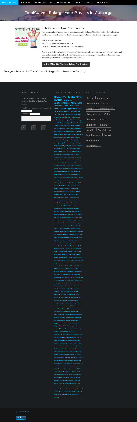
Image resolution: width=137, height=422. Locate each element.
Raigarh (79, 266)
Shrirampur (75, 183)
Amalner (66, 314)
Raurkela (69, 183)
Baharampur (72, 205)
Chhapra (72, 197)
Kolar (55, 260)
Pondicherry (63, 183)
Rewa (62, 191)
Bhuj (74, 248)
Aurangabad (67, 120)
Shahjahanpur (73, 160)
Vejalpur (67, 266)
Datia (55, 337)
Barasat (70, 165)
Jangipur (70, 354)
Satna (59, 174)
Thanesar (75, 240)
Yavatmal (56, 257)
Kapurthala (73, 329)
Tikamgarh (77, 380)
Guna (66, 226)
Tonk (75, 228)
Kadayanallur (67, 369)
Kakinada (56, 168)
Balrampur (77, 366)
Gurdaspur (61, 389)
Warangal (61, 137)
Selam (67, 128)
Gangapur (59, 268)
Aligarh (63, 131)
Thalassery (56, 314)
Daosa (60, 383)
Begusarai (61, 297)
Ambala (78, 231)
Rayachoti (56, 357)
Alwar (75, 168)
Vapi (80, 329)
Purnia (76, 194)
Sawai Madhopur (64, 291)
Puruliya (66, 263)
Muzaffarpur (57, 157)
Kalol (76, 291)
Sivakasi (56, 380)
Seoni (69, 303)
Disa (77, 329)
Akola (55, 148)
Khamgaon (64, 323)
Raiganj (64, 214)
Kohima (61, 331)
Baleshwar (62, 277)
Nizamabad (71, 163)
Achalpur (80, 283)
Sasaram (60, 234)
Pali (77, 188)
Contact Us (102, 2)
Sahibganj (56, 320)
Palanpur (56, 263)
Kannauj (69, 371)
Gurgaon (66, 197)
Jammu (61, 146)
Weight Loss (40, 2)
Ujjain (65, 146)
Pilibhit (79, 251)
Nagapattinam (57, 323)
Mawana (59, 374)
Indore (74, 109)
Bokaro (72, 148)
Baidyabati (56, 277)
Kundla (78, 371)
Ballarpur (56, 331)
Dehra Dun (77, 137)
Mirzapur (70, 185)
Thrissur (60, 160)
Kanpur (76, 106)
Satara (70, 283)
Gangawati (63, 294)
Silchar (68, 228)
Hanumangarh (77, 223)
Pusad (65, 391)
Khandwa (78, 203)
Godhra (65, 251)
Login (77, 2)
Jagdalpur (56, 371)
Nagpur (69, 108)
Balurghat (79, 234)
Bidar (69, 191)
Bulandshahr (57, 197)
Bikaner (56, 137)
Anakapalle (62, 351)
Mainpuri (70, 323)
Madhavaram (57, 334)
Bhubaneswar (57, 131)
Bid (71, 231)
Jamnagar (61, 143)
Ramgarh (78, 351)
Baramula (71, 366)
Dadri (59, 394)
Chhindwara (57, 248)
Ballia (55, 288)
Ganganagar (57, 180)
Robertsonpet (73, 246)
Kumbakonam (57, 240)
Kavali (55, 354)
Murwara (56, 200)
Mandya (80, 246)
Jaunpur (75, 214)
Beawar (55, 254)
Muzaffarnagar (63, 154)
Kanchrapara (69, 243)
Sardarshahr (70, 346)
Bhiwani (79, 200)
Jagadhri (60, 283)
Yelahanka (65, 274)
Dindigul (66, 194)
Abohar (59, 254)
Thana (67, 111)
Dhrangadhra (64, 374)
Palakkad (56, 251)
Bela (73, 386)
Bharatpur (70, 180)
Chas (81, 280)
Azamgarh (59, 274)
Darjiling (80, 260)
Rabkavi (65, 386)
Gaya (64, 148)
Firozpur (62, 303)
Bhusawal (73, 203)
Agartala (73, 191)
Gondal (73, 303)
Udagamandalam (58, 311)
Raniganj (70, 251)
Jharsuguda (78, 360)
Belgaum (59, 148)
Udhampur (80, 357)
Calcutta (58, 102)
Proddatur (72, 208)
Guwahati (79, 123)
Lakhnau (62, 108)
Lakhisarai (60, 340)
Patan (55, 274)
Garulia (67, 380)
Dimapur (67, 246)
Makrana (61, 329)
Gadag (80, 217)
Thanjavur (61, 188)
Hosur (61, 300)
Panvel (73, 254)
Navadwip (75, 283)
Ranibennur (75, 306)
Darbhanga (71, 168)
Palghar (56, 389)
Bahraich (56, 205)
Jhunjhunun (76, 277)
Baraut (78, 326)
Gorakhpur (60, 134)
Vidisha (55, 237)
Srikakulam (56, 271)
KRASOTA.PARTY (23, 412)
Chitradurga (57, 243)
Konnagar (74, 369)
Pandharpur (62, 320)
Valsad (71, 389)
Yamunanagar (57, 191)
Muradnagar (78, 337)
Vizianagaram (65, 208)
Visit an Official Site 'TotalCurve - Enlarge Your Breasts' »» (66, 64)
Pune (66, 105)
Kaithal (71, 237)
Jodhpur (60, 123)
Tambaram (56, 231)
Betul (75, 331)
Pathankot (70, 211)
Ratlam (81, 177)
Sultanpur (75, 286)
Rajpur (69, 146)
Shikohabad (61, 308)
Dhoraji (79, 354)
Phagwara (65, 306)
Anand (62, 240)
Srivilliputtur (61, 380)
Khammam (59, 214)
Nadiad (61, 194)
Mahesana (70, 300)
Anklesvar (56, 383)
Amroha (61, 211)
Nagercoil (73, 188)
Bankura (62, 248)
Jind (69, 220)
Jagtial (70, 306)
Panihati (69, 151)
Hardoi (71, 263)
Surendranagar (58, 208)
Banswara (56, 329)
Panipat (61, 168)
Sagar (55, 177)
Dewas (72, 171)
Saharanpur (72, 143)
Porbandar (63, 243)
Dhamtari (56, 346)
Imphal (61, 185)
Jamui (70, 363)
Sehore (80, 306)
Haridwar (59, 203)
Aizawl (65, 171)
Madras (66, 102)
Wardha (55, 280)
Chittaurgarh (57, 294)
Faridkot (56, 369)
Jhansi (55, 151)
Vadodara (76, 111)
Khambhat (61, 357)
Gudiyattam (66, 329)
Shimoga (79, 160)
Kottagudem (64, 360)
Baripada (70, 274)
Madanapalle (57, 291)
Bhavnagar (67, 137)
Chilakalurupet (74, 320)
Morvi (64, 271)
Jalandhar (77, 125)
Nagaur (72, 317)
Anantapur (76, 177)
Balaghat (70, 357)
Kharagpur (76, 185)
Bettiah (80, 257)
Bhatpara (56, 146)
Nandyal (56, 217)
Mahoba (59, 337)
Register (88, 2)
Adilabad (77, 268)
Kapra (73, 194)
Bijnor (66, 351)
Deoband (77, 340)
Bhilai (65, 134)
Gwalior (56, 125)
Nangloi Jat (61, 200)
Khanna (76, 271)
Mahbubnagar (61, 246)
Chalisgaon (56, 317)
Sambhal (76, 197)
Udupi (66, 254)
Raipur (55, 134)
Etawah (55, 174)
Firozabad (64, 163)
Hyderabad (59, 105)
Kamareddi (80, 389)
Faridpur (69, 391)
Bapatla (80, 391)
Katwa (74, 363)
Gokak (78, 383)
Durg (62, 174)
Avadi (78, 174)
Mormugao (56, 303)
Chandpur (56, 386)
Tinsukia (72, 337)
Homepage (25, 2)
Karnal (55, 185)
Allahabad (67, 117)
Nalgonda (56, 266)
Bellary (78, 154)
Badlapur (56, 297)
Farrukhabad (69, 177)
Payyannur (56, 397)
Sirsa (60, 205)
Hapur (64, 177)
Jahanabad (62, 317)
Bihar (61, 177)
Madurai (73, 123)
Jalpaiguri (72, 291)
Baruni (70, 351)
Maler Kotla (61, 280)
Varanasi (56, 117)
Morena (60, 228)
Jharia (57, 349)
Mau (58, 177)
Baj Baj (79, 369)
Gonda (70, 248)
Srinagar (79, 120)
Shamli (78, 314)
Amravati (80, 134)
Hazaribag (60, 237)
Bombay (60, 97)
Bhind (65, 211)
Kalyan (68, 114)
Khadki (70, 374)
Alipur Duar (61, 377)
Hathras (63, 260)
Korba (67, 148)
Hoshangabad (60, 288)
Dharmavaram (68, 277)
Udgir (66, 303)
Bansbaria (76, 288)
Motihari (56, 283)
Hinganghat (72, 314)
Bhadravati (68, 217)
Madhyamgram (74, 220)
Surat (71, 105)
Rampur (80, 165)
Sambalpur (56, 220)
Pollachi (56, 343)
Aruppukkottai (75, 349)
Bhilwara (56, 160)
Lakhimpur (66, 237)
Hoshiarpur (64, 223)
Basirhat (80, 271)
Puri (55, 214)
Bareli (67, 131)
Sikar (70, 194)
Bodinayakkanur (77, 374)
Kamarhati (63, 157)
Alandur (63, 226)
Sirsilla (55, 391)
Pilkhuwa (78, 377)
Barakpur (67, 231)
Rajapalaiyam (74, 260)
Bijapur (62, 171)
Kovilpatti (75, 334)
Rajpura (81, 346)
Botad (71, 271)
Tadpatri (61, 326)
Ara (58, 185)
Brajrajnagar (71, 360)
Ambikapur (67, 389)
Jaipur (56, 108)
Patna (79, 108)
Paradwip (62, 349)
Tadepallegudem (68, 288)
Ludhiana (62, 111)
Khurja (77, 294)
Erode (73, 231)
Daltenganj (61, 369)
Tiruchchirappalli (74, 128)
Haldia (65, 191)
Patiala (72, 157)
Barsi (71, 286)
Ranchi (56, 123)
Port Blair (66, 280)
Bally (73, 165)
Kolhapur (72, 140)
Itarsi (61, 306)
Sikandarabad (72, 383)
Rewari (71, 280)
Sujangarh (75, 343)
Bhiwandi (78, 131)
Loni (59, 217)
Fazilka (72, 394)
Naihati (66, 174)
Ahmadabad (76, 103)
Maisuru (68, 125)
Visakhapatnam (75, 117)
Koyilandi (63, 394)
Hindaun (68, 320)
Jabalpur (56, 120)
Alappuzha (56, 211)
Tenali (72, 228)
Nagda (76, 297)
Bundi (64, 311)
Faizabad (56, 228)
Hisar (76, 165)
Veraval (76, 217)
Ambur (80, 286)
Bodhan (69, 386)
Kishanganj (75, 323)
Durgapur (56, 140)
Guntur (72, 137)
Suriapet (67, 286)
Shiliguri (77, 140)
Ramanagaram (72, 326)
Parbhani (65, 168)
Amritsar (61, 117)
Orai (59, 223)
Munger (78, 191)
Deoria (81, 277)
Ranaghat (76, 394)
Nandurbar (56, 306)
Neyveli (75, 251)
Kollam (64, 151)
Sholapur (74, 120)
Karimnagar (57, 183)
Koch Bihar (61, 366)
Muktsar (65, 340)
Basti (79, 274)
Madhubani (60, 391)
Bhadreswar (62, 266)
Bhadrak (68, 311)
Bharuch (78, 226)
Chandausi (66, 283)
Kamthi (65, 346)
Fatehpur (80, 214)
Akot (55, 349)
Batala (81, 231)
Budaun (65, 220)
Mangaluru (77, 148)
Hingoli (56, 377)
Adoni (72, 217)
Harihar (67, 363)
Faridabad (61, 114)
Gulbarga (78, 143)
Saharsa (56, 234)
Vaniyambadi (69, 334)
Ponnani (73, 294)
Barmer (55, 340)
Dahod (74, 351)
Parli (80, 323)
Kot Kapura (61, 343)
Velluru (77, 208)
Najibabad (56, 351)
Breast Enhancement (60, 2)
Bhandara (63, 334)
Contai (70, 343)
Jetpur (61, 271)
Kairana (75, 357)
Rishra (68, 271)
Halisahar (78, 254)
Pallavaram (70, 223)
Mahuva (71, 380)
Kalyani (66, 326)
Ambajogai (72, 377)
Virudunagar (65, 383)
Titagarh (70, 257)
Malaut (65, 371)
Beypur (68, 394)
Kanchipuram (57, 226)
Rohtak (55, 163)
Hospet (62, 197)
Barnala (69, 294)
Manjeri (63, 337)
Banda (64, 228)
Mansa (66, 357)
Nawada (68, 317)
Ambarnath (67, 188)
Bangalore (68, 100)
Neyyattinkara (71, 340)
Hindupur (78, 248)
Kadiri (74, 354)
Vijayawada (62, 125)
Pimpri (56, 114)
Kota (80, 128)
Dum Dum (75, 263)
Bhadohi (78, 363)
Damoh (72, 268)
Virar (78, 228)
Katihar (66, 200)
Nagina (61, 371)
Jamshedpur (70, 134)
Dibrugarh (61, 263)
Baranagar (77, 171)
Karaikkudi (70, 331)
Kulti (75, 163)
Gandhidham (76, 243)
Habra (80, 237)
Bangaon (62, 286)
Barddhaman (64, 165)
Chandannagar (65, 205)
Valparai (80, 334)
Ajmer (60, 140)
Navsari (55, 246)
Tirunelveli (80, 146)
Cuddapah (75, 257)
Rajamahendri (57, 165)
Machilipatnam (73, 200)
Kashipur (71, 297)
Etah (55, 268)
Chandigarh (67, 123)
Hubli (72, 125)
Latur (68, 154)
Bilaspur (79, 168)
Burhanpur (56, 194)
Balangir (65, 331)
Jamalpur (77, 303)
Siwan (68, 268)
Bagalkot (61, 314)
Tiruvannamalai (69, 240)
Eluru (68, 203)
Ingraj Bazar (69, 214)
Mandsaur (68, 260)
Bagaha (65, 300)
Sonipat (75, 174)
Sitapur (63, 217)
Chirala (61, 346)
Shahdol (67, 337)
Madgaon (76, 346)
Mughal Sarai (71, 308)
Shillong (61, 251)
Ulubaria (65, 185)
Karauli (61, 386)
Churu (79, 297)
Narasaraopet (74, 311)
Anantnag (56, 363)
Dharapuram (77, 386)
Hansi (63, 354)
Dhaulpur (75, 300)
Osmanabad (68, 349)
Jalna (69, 171)
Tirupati (70, 174)
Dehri (70, 254)
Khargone (56, 326)
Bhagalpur (56, 154)
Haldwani (76, 237)
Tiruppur (59, 151)
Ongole (79, 211)
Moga (63, 254)
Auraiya (55, 394)
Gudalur (81, 220)
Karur (55, 374)
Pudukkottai (76, 280)
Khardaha (61, 257)
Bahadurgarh (71, 226)
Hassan (65, 257)
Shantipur (62, 231)
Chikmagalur (73, 266)
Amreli (66, 308)
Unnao (61, 220)
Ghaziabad (74, 114)
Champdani (57, 300)
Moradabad (72, 131)
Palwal (80, 263)
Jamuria (56, 223)
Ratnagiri (66, 377)
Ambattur (73, 154)
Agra (71, 111)
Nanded (66, 143)
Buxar (81, 314)
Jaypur (55, 360)
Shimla (75, 211)
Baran (80, 343)
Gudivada (75, 274)
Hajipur (67, 248)
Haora (61, 120)
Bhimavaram (73, 234)
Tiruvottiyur (76, 180)
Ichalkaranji (57, 171)
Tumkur (60, 163)
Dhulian (66, 366)
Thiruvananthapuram (59, 128)
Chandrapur (78, 157)
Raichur (80, 183)
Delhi (70, 97)
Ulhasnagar (66, 140)
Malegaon (74, 146)
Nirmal (59, 360)
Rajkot (79, 114)
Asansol (56, 143)
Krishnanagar (66, 234)
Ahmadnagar (74, 151)
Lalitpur (59, 260)
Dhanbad (56, 188)
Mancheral (61, 363)
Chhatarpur (57, 286)
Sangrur (66, 343)
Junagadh (64, 203)
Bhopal (56, 111)
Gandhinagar (63, 180)
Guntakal (64, 268)
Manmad (74, 371)
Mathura (68, 157)
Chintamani (75, 391)
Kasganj (56, 308)
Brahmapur (66, 160)
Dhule (79, 151)
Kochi (76, 134)
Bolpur (75, 389)
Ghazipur (66, 297)
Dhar (66, 354)
